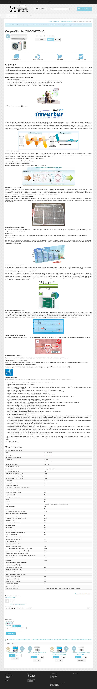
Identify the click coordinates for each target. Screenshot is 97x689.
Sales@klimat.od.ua (54, 685)
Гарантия (10, 2)
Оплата (16, 2)
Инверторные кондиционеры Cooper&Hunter (43, 639)
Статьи (43, 2)
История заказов (53, 676)
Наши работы (36, 2)
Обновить (9, 625)
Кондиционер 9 (12, 639)
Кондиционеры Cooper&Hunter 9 (62, 639)
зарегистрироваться (20, 604)
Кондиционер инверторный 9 (24, 639)
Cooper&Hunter (48, 455)
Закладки (52, 677)
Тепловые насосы (23, 16)
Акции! (28, 2)
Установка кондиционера (15, 652)
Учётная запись (85, 2)
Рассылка (52, 679)
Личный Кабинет (53, 675)
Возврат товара (9, 675)
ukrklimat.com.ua (75, 673)
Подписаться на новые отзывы (83, 593)
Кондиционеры (12, 16)
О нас (7, 680)
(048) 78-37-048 (54, 684)
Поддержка (50, 2)
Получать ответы (9, 628)
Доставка (22, 2)
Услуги (32, 16)
